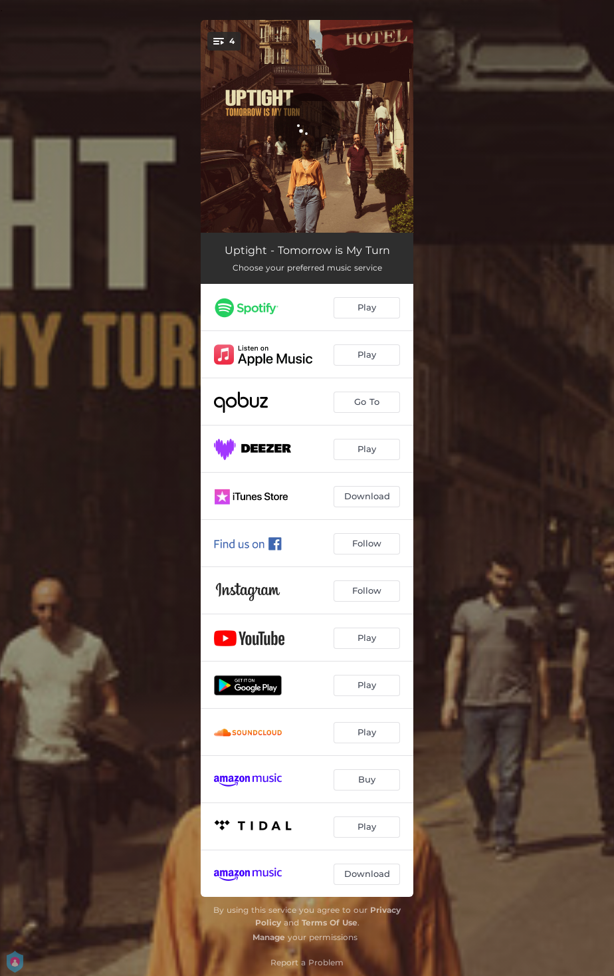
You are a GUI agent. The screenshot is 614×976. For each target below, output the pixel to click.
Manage (269, 937)
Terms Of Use (330, 922)
